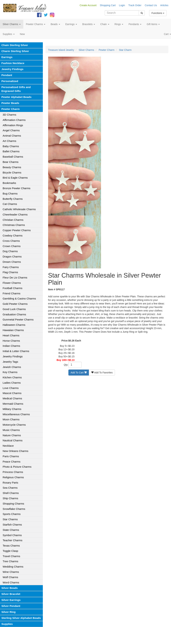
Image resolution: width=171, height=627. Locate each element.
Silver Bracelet (10, 593)
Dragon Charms (12, 256)
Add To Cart (79, 372)
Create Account (88, 5)
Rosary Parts (10, 482)
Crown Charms (12, 246)
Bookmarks (9, 182)
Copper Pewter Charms (17, 230)
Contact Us (151, 5)
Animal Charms (12, 135)
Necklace (8, 445)
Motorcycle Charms (14, 424)
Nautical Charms (13, 440)
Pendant (6, 75)
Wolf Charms (10, 577)
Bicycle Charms (12, 172)
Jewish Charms (12, 366)
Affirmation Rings (13, 125)
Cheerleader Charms (15, 214)
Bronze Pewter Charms (16, 188)
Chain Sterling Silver (14, 45)
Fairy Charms (11, 267)
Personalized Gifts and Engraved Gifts (16, 89)
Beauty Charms (12, 167)
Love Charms (11, 387)
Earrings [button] (71, 24)
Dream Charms (12, 261)
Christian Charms (13, 219)
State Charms (11, 529)
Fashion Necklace (12, 63)
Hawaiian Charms (13, 330)
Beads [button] (55, 24)
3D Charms (9, 114)
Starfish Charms (12, 524)
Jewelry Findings (12, 69)
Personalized (9, 81)
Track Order (134, 5)
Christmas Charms (14, 224)
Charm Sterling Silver (15, 51)
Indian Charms (11, 345)
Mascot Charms (12, 393)
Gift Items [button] (153, 24)
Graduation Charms (14, 314)
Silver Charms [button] (12, 24)
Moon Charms (11, 419)
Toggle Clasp (10, 550)
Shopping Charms (13, 503)
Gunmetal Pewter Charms (18, 319)
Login (122, 5)
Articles (164, 5)
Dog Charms (10, 251)
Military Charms (12, 408)
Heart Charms (11, 335)
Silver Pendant (10, 605)
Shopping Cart (108, 5)
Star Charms (10, 519)
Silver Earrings (11, 599)
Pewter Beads (10, 102)
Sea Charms (10, 487)
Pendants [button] (135, 24)
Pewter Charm (10, 108)
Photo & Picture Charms (17, 466)
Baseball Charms (13, 156)
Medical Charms (12, 398)
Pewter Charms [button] (35, 24)
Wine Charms (11, 571)
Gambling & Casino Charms (19, 298)
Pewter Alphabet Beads (16, 96)
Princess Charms (13, 471)
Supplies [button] (9, 34)
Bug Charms (10, 193)
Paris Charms (11, 456)
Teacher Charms (12, 540)
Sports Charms (12, 513)
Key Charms (10, 372)
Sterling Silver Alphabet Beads (21, 617)
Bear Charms (11, 161)
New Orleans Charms (15, 450)
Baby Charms (11, 146)
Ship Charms (10, 498)
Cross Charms (11, 240)
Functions (157, 13)
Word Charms (11, 582)
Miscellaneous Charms (16, 414)
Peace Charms (11, 461)
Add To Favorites (102, 372)
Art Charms (9, 140)
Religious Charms (13, 477)
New (22, 34)
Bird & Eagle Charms (15, 177)
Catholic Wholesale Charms (19, 209)
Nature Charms (12, 435)
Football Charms (12, 288)
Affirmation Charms (14, 119)
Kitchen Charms (12, 377)
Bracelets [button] (88, 24)
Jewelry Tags (10, 361)
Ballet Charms (11, 151)
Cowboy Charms (13, 235)
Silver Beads (9, 587)
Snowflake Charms (14, 508)
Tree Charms (10, 561)
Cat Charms (10, 203)
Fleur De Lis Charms (15, 277)
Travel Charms (11, 556)
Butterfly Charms (13, 198)
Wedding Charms (13, 566)
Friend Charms (11, 293)
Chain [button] (104, 24)
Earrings (6, 57)
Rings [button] (119, 24)
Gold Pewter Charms (15, 303)
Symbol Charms (12, 535)
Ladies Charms (12, 382)
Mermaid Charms (13, 403)
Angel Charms (11, 130)
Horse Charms (11, 340)
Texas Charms (11, 545)
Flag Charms (10, 272)
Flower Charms (12, 282)
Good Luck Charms (14, 309)
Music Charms (11, 429)
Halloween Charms (14, 324)
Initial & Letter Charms (16, 351)
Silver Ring (8, 611)
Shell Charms (11, 492)
